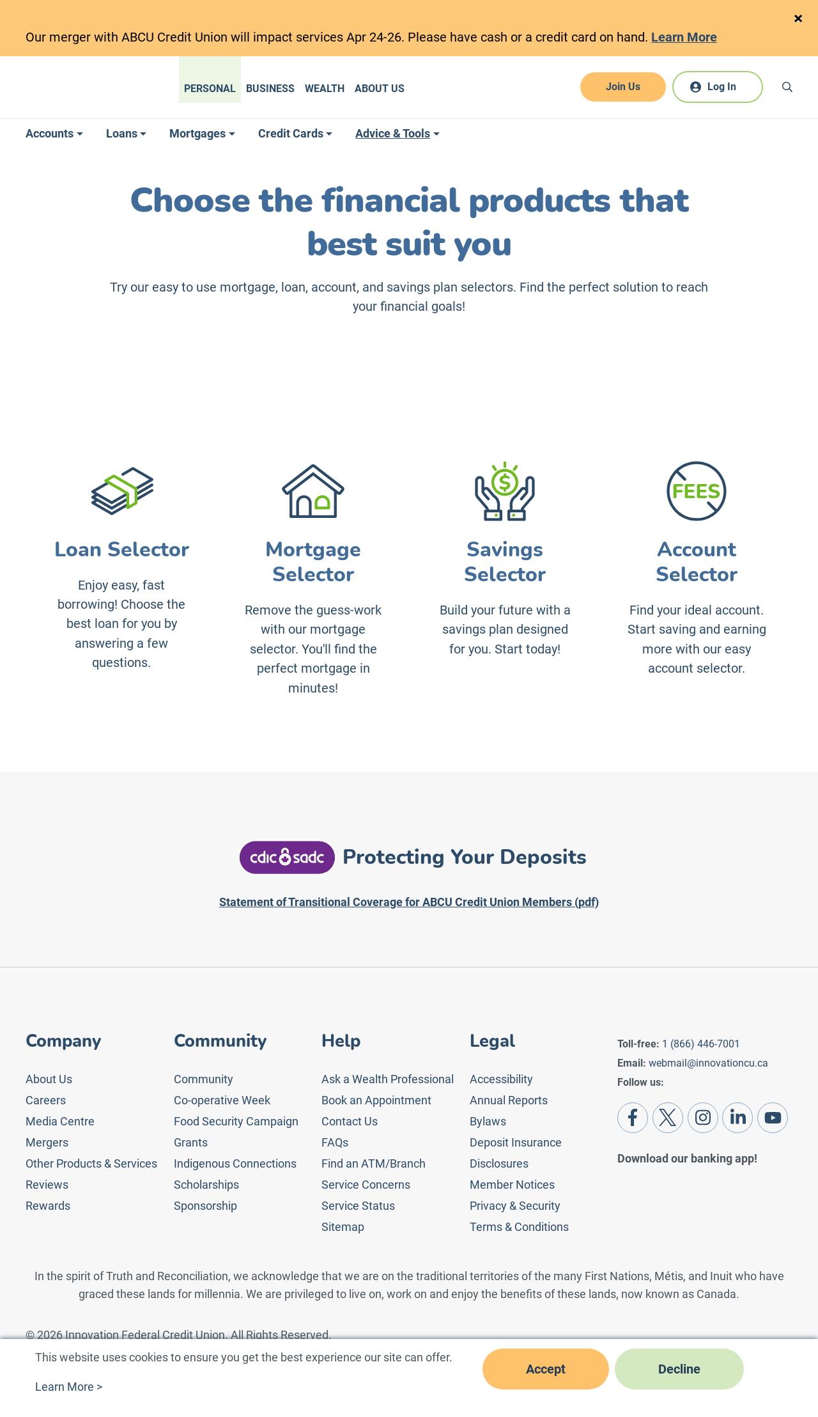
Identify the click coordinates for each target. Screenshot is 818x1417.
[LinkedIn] (737, 1117)
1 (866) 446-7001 (701, 1044)
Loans (121, 133)
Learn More (684, 37)
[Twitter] (667, 1117)
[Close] (798, 18)
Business (270, 88)
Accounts (49, 133)
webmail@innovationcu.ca (708, 1063)
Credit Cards (290, 133)
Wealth (324, 88)
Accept (546, 1369)
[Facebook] (632, 1117)
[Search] (787, 87)
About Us (380, 88)
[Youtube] (772, 1117)
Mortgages (197, 133)
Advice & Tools (392, 133)
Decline (679, 1369)
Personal (210, 88)
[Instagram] (703, 1117)
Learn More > (68, 1386)
